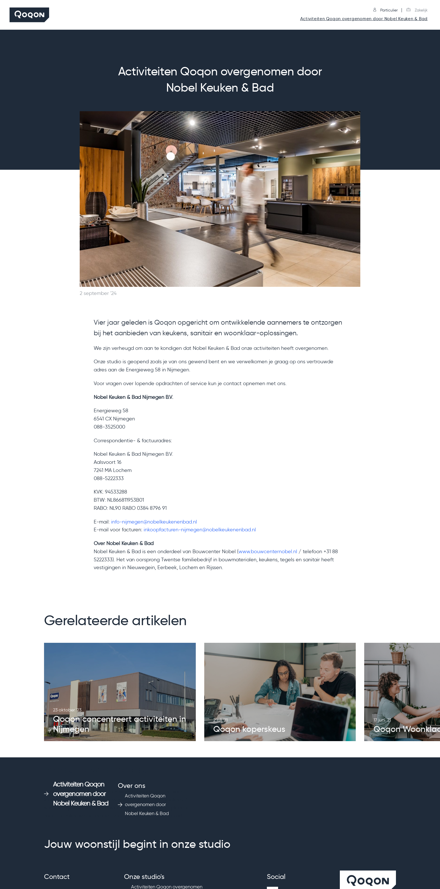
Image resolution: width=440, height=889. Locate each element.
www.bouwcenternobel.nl (268, 551)
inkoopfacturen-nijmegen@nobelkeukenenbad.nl (200, 530)
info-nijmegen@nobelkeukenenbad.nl (154, 522)
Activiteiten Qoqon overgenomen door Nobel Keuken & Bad (364, 19)
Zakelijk (417, 10)
